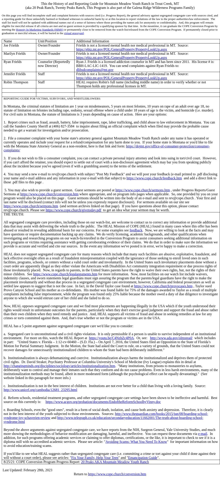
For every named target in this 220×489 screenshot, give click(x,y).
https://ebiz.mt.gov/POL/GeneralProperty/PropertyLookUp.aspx (121, 49)
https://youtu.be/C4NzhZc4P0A (111, 338)
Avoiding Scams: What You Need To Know (136, 442)
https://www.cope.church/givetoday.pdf (73, 210)
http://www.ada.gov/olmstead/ (171, 338)
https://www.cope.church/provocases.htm (163, 286)
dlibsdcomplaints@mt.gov (95, 70)
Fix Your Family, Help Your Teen (95, 458)
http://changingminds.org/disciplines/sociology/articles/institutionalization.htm (59, 366)
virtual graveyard (74, 33)
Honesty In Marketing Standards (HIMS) (39, 29)
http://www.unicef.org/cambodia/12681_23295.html (40, 390)
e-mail (202, 434)
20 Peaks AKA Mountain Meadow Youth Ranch (115, 462)
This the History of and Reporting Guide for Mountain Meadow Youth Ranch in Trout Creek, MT (110, 4)
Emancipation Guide (142, 458)
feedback (136, 230)
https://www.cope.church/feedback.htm (154, 178)
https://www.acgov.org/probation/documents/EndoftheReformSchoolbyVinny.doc (103, 402)
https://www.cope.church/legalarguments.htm (65, 274)
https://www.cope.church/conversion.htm (49, 194)
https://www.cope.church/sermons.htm (142, 190)
